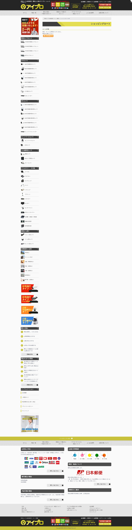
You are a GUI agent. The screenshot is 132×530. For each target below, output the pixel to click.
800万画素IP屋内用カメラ (31, 109)
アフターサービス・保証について (52, 506)
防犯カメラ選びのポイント (61, 12)
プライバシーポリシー (27, 406)
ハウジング (27, 189)
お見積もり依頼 (71, 508)
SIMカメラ (27, 145)
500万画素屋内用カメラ (31, 77)
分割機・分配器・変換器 (31, 217)
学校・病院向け (28, 266)
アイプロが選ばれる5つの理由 (74, 506)
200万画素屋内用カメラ (31, 86)
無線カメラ (27, 154)
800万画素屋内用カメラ (31, 68)
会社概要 (83, 1)
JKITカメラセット (29, 55)
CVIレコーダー (28, 95)
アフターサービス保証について (76, 12)
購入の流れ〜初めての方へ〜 (46, 12)
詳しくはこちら (54, 471)
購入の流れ (24, 510)
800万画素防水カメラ (30, 64)
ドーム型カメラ (28, 239)
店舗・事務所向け (29, 261)
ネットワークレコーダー (31, 131)
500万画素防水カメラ (30, 73)
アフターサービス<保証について (76, 443)
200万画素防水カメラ (30, 82)
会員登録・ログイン (99, 1)
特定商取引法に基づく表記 (28, 401)
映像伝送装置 (28, 221)
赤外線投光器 (28, 226)
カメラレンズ (28, 180)
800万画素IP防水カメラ (30, 104)
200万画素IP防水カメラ (30, 122)
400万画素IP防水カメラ (30, 113)
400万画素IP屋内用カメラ (31, 118)
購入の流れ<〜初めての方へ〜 (46, 443)
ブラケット (27, 194)
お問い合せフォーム (72, 510)
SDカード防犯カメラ (30, 158)
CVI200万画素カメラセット (31, 51)
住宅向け (27, 252)
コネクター (27, 198)
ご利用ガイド (89, 1)
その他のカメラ (28, 91)
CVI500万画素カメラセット (31, 46)
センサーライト (28, 207)
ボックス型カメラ (29, 243)
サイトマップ (25, 410)
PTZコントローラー (30, 212)
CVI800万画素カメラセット (31, 41)
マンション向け (28, 257)
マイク (26, 185)
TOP (23, 506)
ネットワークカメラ (30, 140)
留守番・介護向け (29, 279)
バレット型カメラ (29, 234)
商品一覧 (34, 12)
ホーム (25, 12)
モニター (27, 203)
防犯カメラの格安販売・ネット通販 (51, 18)
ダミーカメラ (28, 163)
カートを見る (108, 1)
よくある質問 (90, 12)
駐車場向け (27, 275)
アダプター (27, 176)
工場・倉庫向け (28, 270)
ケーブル (27, 171)
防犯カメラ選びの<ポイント (61, 443)
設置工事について (103, 12)
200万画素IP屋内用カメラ (31, 127)
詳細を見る (30, 354)
